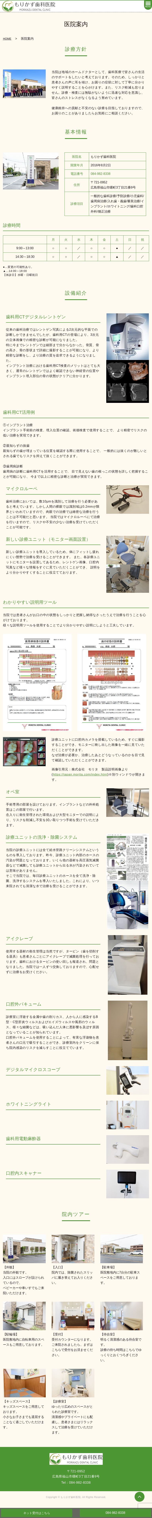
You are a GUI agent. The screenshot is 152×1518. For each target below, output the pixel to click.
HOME (7, 38)
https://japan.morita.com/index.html (80, 774)
